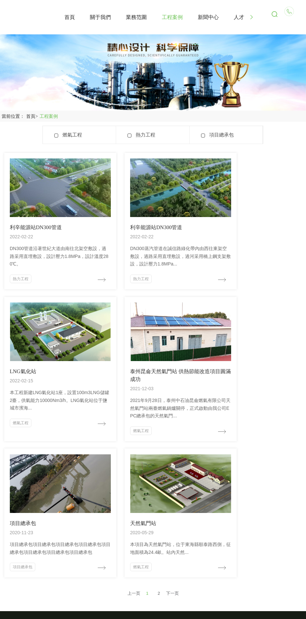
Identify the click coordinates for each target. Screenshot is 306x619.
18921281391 (33, 534)
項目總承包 (221, 134)
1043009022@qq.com (43, 556)
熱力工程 (145, 134)
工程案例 (49, 116)
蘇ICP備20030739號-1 (153, 607)
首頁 (33, 116)
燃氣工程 (72, 134)
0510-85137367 (35, 545)
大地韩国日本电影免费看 (21, 616)
